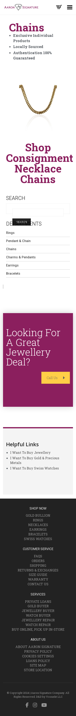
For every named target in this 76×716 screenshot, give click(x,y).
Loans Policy (38, 661)
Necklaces (38, 525)
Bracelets (13, 273)
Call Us (56, 378)
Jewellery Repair (38, 620)
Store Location (38, 670)
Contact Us (38, 584)
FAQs (38, 556)
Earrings (12, 265)
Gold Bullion (38, 515)
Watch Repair (38, 625)
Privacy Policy (38, 651)
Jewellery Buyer (38, 611)
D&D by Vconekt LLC (49, 696)
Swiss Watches (38, 539)
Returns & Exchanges (38, 570)
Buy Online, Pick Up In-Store (38, 629)
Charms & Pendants (21, 257)
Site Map (38, 665)
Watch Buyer (38, 615)
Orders (38, 561)
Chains (11, 249)
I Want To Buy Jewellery (30, 452)
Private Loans (38, 601)
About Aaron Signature (38, 647)
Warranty (38, 579)
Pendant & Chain (18, 241)
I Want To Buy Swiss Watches (34, 468)
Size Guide (38, 574)
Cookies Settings (38, 656)
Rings (10, 233)
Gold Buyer (38, 606)
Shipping (38, 565)
